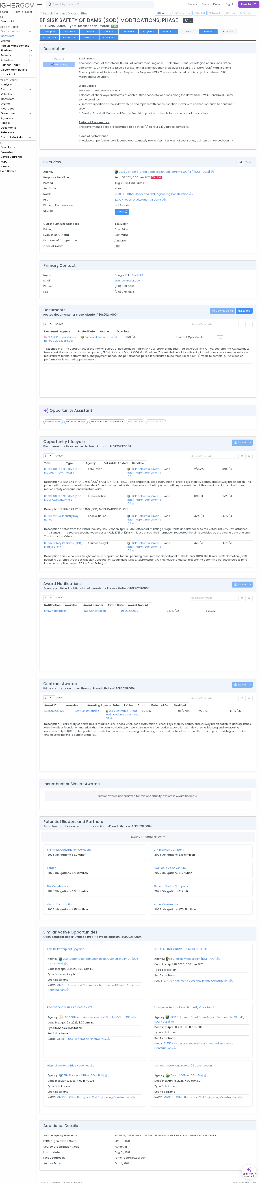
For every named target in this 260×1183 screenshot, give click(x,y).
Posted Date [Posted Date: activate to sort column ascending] (180, 336)
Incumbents (57, 37)
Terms (75, 1178)
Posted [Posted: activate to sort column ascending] (228, 468)
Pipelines (14, 50)
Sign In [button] (230, 4)
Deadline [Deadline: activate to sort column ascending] (243, 468)
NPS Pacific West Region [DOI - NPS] (196, 949)
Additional (116, 37)
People (12, 123)
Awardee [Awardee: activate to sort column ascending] (99, 595)
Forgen (59, 858)
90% (122, 250)
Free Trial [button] (249, 4)
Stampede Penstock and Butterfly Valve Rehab (188, 997)
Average (125, 245)
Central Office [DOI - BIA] (190, 1065)
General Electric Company (175, 876)
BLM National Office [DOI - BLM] (91, 1065)
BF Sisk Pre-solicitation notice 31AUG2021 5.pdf (84, 341)
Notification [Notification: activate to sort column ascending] (60, 595)
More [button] (191, 4)
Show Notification (63, 601)
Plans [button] (205, 4)
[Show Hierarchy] (217, 176)
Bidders (76, 37)
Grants (12, 41)
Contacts (96, 31)
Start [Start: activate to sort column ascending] (203, 695)
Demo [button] (217, 4)
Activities (14, 60)
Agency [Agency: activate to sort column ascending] (133, 336)
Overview (76, 31)
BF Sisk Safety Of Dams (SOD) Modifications (80, 537)
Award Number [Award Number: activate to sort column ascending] (143, 595)
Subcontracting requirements (114, 426)
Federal (11, 12)
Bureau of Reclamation (146, 341)
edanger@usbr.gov (132, 285)
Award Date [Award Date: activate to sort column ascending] (184, 595)
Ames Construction (170, 894)
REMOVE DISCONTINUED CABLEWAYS (77, 997)
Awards (176, 31)
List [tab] (240, 167)
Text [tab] (248, 167)
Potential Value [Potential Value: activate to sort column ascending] (184, 695)
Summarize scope (83, 426)
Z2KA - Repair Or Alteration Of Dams (143, 204)
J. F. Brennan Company (173, 840)
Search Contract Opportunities (71, 13)
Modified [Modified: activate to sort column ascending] (243, 695)
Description (57, 31)
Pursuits (13, 55)
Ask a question (60, 426)
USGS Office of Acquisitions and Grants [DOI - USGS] (105, 1007)
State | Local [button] (31, 12)
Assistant (136, 31)
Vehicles (13, 94)
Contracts (15, 36)
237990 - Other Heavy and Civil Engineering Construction (157, 198)
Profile (142, 279)
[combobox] (107, 4)
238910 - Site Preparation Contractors (88, 1029)
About (52, 1178)
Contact (63, 1178)
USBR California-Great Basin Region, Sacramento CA (137, 701)
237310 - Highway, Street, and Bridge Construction (200, 971)
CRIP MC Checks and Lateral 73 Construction (186, 1055)
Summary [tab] (65, 64)
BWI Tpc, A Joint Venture (173, 858)
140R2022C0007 (143, 601)
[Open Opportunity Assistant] (249, 1172)
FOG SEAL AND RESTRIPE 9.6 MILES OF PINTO (184, 939)
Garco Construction (68, 894)
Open (127, 216)
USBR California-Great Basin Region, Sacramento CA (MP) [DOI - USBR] (169, 176)
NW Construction (104, 601)
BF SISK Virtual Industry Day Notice (73, 513)
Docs (116, 31)
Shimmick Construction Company (77, 840)
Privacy (86, 1178)
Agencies (14, 118)
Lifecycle (156, 31)
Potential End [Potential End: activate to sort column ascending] (223, 695)
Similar (96, 37)
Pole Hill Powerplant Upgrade (73, 939)
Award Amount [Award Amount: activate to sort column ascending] (221, 595)
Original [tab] (66, 59)
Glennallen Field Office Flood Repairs (78, 1055)
